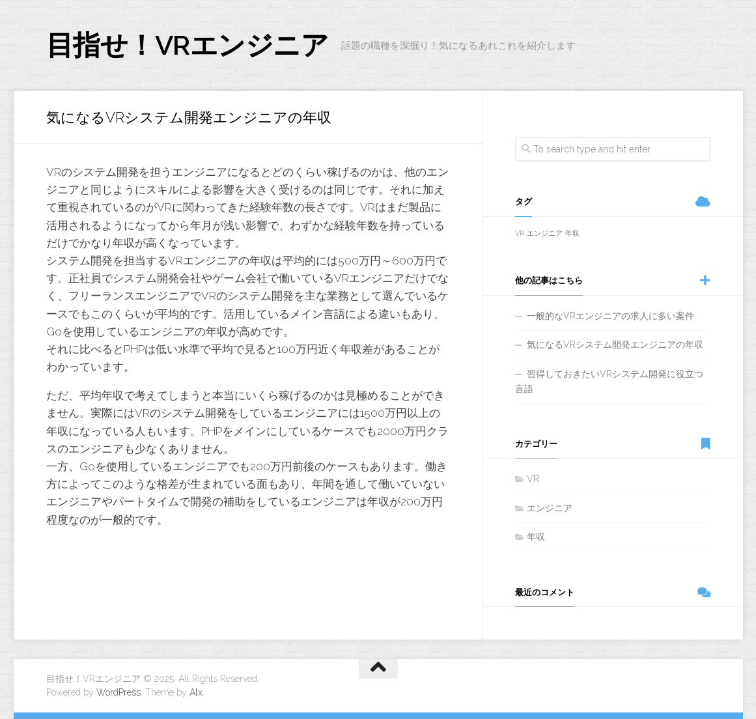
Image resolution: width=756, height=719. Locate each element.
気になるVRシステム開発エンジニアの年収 (615, 344)
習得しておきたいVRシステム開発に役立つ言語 (609, 382)
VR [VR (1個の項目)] (519, 233)
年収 (536, 536)
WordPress (118, 692)
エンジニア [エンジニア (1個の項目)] (545, 233)
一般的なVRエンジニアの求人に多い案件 (610, 316)
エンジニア (549, 508)
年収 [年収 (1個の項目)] (572, 233)
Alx (196, 692)
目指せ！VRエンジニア (187, 45)
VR (533, 478)
